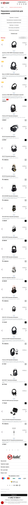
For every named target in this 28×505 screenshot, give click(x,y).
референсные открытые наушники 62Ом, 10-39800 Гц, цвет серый (12, 279)
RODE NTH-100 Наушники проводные (10, 317)
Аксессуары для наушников (14, 27)
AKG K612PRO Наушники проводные (10, 237)
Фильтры (3, 37)
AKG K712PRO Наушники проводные (10, 297)
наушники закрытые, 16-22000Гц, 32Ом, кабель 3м (10, 177)
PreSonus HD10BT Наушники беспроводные (11, 338)
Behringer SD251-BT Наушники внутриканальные (12, 440)
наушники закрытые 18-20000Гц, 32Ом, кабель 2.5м (10, 138)
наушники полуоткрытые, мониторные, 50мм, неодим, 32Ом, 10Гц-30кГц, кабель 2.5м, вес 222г (13, 118)
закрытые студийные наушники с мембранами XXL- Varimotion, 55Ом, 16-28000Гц (14, 259)
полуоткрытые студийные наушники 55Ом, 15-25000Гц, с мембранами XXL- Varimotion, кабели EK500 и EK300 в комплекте (14, 198)
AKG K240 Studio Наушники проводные (10, 216)
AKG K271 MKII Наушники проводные (10, 257)
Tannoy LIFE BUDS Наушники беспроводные (11, 419)
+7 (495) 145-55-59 (22, 2)
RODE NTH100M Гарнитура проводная (10, 400)
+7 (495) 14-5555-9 (14, 498)
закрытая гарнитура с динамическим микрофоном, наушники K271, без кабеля (13, 382)
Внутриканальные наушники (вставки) (14, 20)
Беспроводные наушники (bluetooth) (14, 22)
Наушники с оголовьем (14, 17)
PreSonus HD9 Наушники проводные (10, 359)
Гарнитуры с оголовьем (14, 25)
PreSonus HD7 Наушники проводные (10, 115)
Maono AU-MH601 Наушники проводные (10, 74)
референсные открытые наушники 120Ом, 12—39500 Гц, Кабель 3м (13, 238)
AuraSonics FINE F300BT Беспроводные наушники (13, 52)
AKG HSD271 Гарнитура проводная (9, 380)
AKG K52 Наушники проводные (8, 136)
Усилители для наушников (14, 30)
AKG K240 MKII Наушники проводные (10, 196)
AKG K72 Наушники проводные (8, 156)
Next (26, 44)
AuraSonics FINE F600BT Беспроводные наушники (13, 94)
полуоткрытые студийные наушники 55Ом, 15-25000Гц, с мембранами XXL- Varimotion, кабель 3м (14, 218)
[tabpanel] (14, 44)
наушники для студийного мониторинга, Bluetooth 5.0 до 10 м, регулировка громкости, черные (14, 442)
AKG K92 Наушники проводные (8, 176)
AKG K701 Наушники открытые (8, 277)
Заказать (26, 120)
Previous (2, 44)
